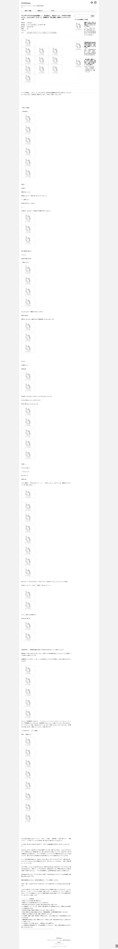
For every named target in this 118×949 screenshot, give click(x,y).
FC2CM (52, 10)
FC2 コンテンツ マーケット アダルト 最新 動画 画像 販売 (59, 940)
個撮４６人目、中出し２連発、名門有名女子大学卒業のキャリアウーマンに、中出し (90, 24)
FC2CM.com (25, 3)
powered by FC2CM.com (61, 946)
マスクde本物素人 (32, 24)
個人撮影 (29, 32)
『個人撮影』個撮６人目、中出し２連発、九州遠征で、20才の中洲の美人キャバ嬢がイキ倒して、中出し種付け (90, 62)
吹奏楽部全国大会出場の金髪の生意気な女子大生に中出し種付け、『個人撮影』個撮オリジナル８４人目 (90, 45)
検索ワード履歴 (28, 10)
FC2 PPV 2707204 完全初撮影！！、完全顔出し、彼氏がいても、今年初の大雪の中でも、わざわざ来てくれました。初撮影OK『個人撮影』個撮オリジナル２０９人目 (46, 17)
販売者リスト (40, 10)
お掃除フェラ (46, 32)
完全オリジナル (37, 32)
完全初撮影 (53, 32)
